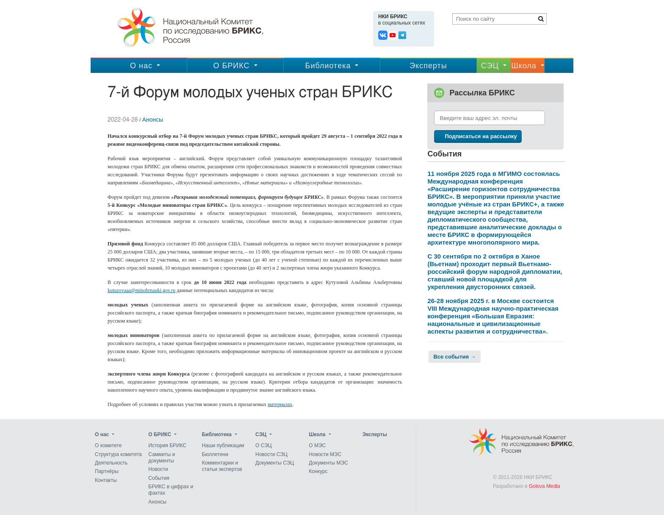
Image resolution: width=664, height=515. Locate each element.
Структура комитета (118, 454)
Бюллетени (215, 454)
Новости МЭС (325, 454)
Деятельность (111, 463)
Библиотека (328, 65)
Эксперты (428, 65)
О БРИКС (231, 65)
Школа (524, 65)
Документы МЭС (328, 463)
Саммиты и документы (161, 457)
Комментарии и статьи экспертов (222, 466)
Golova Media (544, 486)
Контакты (106, 480)
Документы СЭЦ (274, 463)
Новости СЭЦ (271, 454)
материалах (280, 404)
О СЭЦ (263, 446)
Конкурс (318, 472)
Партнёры (107, 472)
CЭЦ (490, 65)
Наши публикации (223, 446)
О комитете (108, 446)
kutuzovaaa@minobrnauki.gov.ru (141, 290)
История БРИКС (167, 446)
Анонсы (152, 119)
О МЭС (317, 446)
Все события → (454, 357)
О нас (141, 65)
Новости (158, 470)
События (158, 478)
